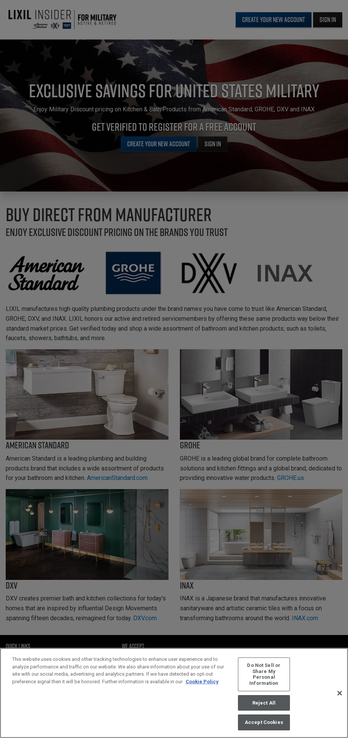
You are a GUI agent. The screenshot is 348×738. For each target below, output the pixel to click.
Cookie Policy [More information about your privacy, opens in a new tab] (202, 683)
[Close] (339, 694)
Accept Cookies (264, 724)
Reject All (264, 704)
